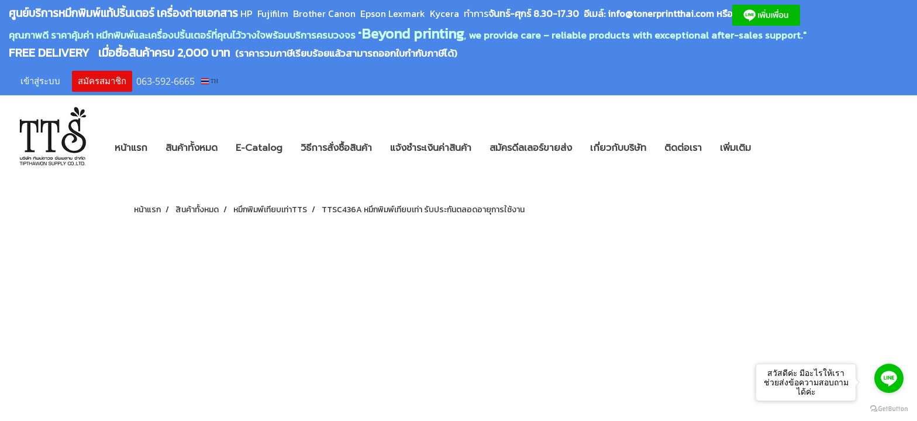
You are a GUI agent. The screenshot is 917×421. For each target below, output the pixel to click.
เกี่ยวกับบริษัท (618, 148)
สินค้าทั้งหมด (192, 148)
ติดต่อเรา (683, 148)
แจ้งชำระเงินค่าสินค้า (430, 148)
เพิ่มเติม (735, 148)
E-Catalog (259, 148)
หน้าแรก (131, 148)
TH (209, 81)
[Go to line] (889, 378)
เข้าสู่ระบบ (40, 81)
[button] (777, 148)
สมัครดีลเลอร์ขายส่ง (530, 148)
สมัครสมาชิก (102, 81)
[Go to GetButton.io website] (889, 409)
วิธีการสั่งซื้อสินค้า (336, 148)
